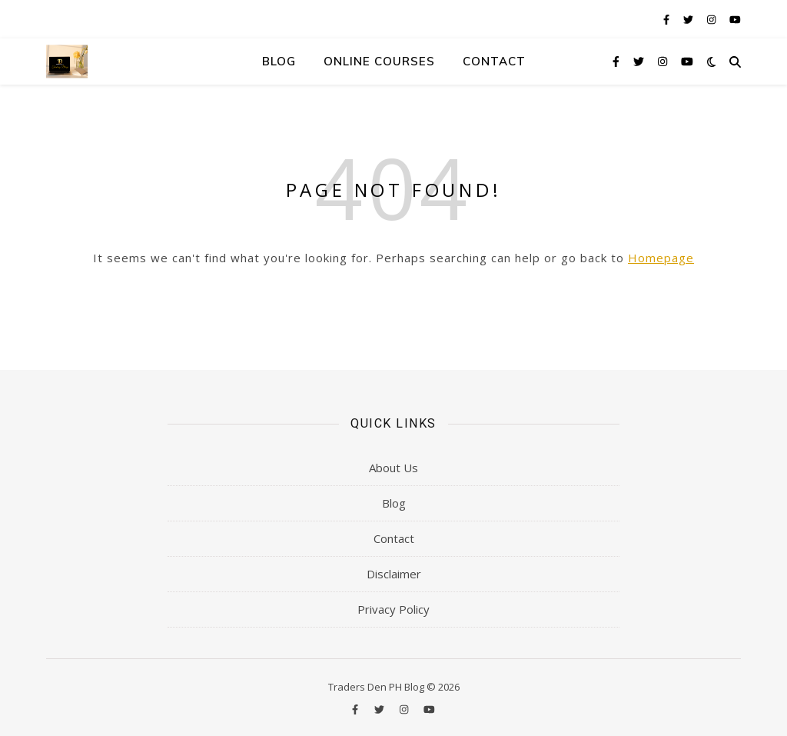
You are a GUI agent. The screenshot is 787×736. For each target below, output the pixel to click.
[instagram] (712, 19)
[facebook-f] (667, 19)
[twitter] (689, 19)
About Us (393, 467)
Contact (494, 61)
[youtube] (735, 19)
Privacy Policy (393, 609)
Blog (279, 61)
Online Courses (379, 61)
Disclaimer (394, 573)
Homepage (661, 257)
